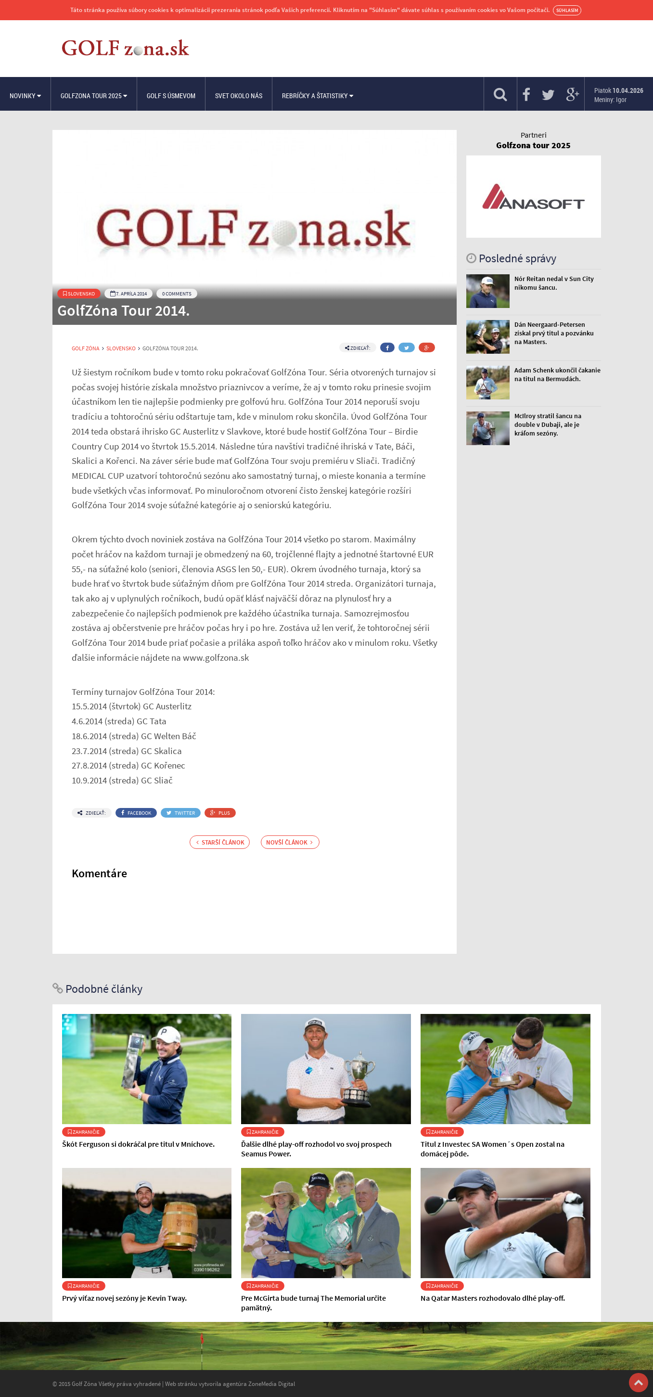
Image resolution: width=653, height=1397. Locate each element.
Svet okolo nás (238, 95)
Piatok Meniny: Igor (618, 95)
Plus (220, 812)
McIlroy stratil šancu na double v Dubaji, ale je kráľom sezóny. (547, 424)
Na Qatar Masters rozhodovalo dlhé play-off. (493, 1298)
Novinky (25, 95)
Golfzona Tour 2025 (94, 95)
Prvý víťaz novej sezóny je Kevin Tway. (124, 1298)
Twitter (180, 812)
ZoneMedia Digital (271, 1383)
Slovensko (79, 293)
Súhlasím (567, 10)
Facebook (136, 812)
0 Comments (177, 293)
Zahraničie (84, 1131)
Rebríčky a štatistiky (317, 95)
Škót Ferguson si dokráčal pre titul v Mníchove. (138, 1144)
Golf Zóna (86, 348)
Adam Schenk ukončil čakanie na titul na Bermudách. (557, 374)
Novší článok (289, 842)
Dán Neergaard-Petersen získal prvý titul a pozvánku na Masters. (554, 333)
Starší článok (220, 842)
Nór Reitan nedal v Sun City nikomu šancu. (554, 283)
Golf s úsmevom (171, 95)
